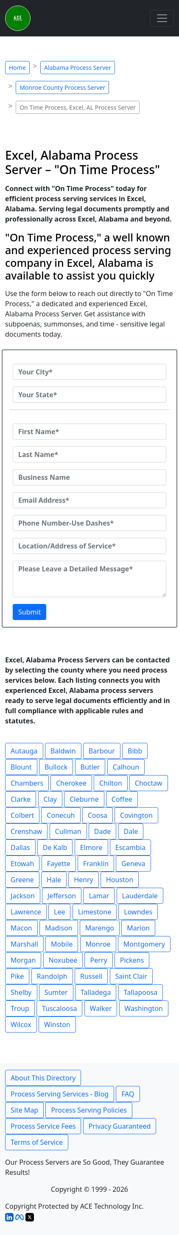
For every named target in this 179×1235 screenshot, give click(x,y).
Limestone (95, 912)
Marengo (99, 928)
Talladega (96, 992)
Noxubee (63, 960)
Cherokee (71, 783)
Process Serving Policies (89, 1110)
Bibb (135, 751)
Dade (102, 831)
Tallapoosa (141, 992)
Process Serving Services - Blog (60, 1094)
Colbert (22, 815)
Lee (59, 912)
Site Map (24, 1110)
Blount (21, 767)
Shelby (21, 992)
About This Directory (43, 1078)
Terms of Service (37, 1142)
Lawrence (26, 912)
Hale (54, 879)
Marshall (24, 944)
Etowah (22, 863)
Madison (59, 928)
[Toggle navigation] (162, 18)
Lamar (99, 895)
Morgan (23, 960)
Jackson (23, 895)
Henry (83, 879)
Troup (20, 1008)
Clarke (21, 799)
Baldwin (63, 751)
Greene (22, 879)
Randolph (52, 976)
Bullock (56, 767)
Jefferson (62, 895)
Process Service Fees (43, 1126)
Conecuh (61, 815)
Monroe (98, 944)
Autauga (24, 751)
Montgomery (144, 944)
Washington (144, 1008)
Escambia (130, 847)
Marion (138, 928)
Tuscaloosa (59, 1008)
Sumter (56, 992)
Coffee (122, 799)
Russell (91, 976)
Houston (119, 879)
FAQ (127, 1094)
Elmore (91, 847)
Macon (21, 928)
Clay (50, 799)
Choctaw (148, 783)
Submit (29, 612)
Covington (136, 815)
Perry (98, 960)
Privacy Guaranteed (120, 1126)
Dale (131, 831)
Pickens (132, 960)
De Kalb (55, 847)
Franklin (96, 863)
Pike (17, 976)
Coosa (97, 815)
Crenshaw (26, 831)
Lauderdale (140, 895)
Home (17, 68)
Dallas (20, 847)
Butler (90, 767)
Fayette (58, 863)
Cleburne (84, 799)
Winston (57, 1024)
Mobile (62, 944)
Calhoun (126, 767)
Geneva (133, 863)
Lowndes (138, 912)
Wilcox (21, 1024)
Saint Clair (131, 976)
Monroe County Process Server (62, 87)
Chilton (110, 783)
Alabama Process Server (77, 68)
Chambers (27, 783)
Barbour (102, 751)
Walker (101, 1008)
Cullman (68, 831)
